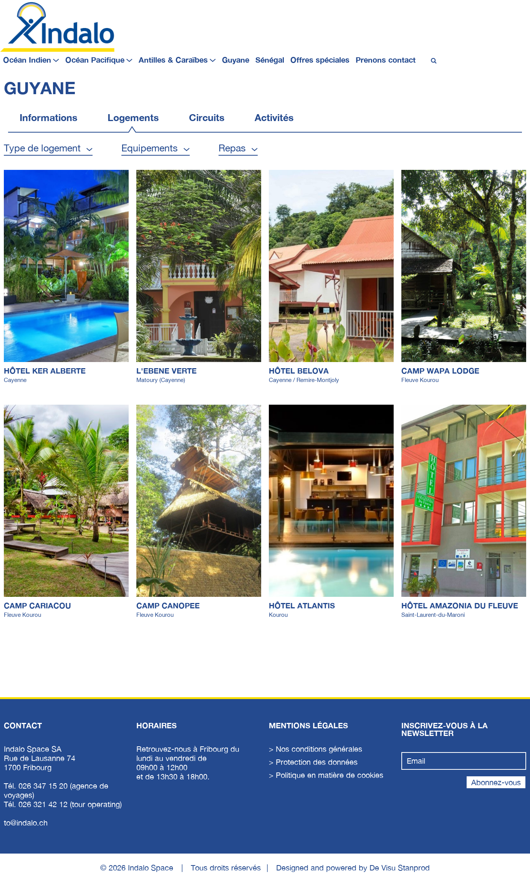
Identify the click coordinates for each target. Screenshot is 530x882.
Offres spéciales (319, 59)
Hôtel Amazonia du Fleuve (459, 605)
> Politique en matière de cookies (326, 775)
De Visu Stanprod (399, 867)
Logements (133, 117)
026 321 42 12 (44, 804)
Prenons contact (386, 59)
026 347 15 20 (44, 785)
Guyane (235, 59)
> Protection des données (313, 761)
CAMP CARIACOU (37, 605)
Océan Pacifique (94, 59)
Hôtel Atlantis (302, 605)
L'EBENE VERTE (166, 370)
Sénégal (269, 59)
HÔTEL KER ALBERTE (45, 370)
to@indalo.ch (26, 822)
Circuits (206, 117)
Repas (232, 148)
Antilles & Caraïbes (173, 59)
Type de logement (42, 148)
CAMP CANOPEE (168, 605)
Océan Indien (27, 59)
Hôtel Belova (299, 370)
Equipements (149, 148)
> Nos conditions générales (315, 748)
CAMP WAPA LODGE (440, 370)
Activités (274, 117)
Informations (48, 117)
